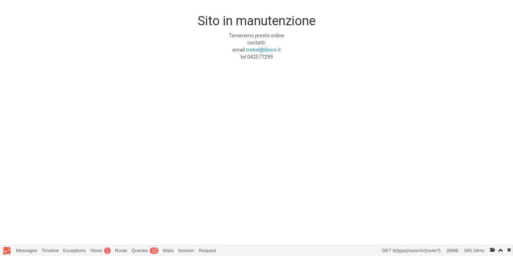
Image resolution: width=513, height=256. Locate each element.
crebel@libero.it (263, 50)
